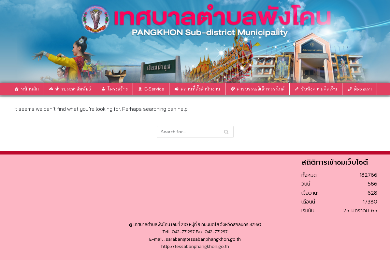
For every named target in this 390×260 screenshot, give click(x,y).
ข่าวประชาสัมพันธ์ (73, 89)
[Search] (226, 132)
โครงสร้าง (118, 89)
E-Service (154, 89)
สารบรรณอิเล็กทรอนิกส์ (260, 89)
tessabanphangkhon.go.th (202, 246)
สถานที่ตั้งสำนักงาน (200, 89)
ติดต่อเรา (363, 89)
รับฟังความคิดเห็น (319, 89)
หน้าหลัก (30, 89)
